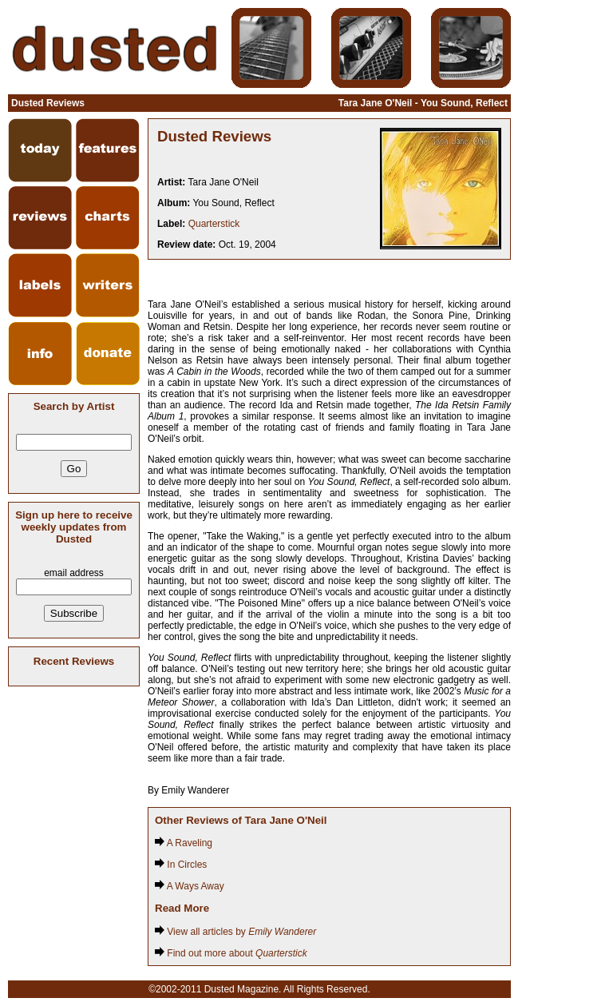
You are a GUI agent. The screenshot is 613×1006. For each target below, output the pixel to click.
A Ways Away (189, 886)
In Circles (181, 864)
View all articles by (235, 931)
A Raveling (183, 843)
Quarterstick (214, 223)
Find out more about (231, 953)
